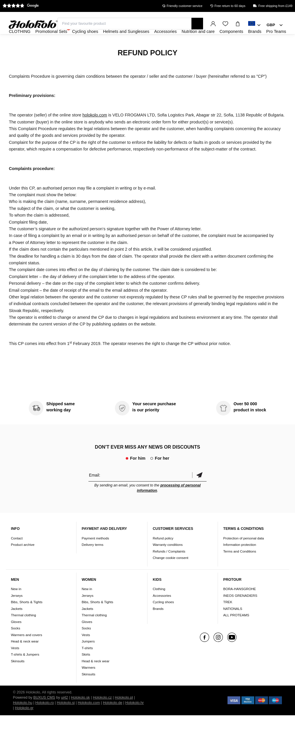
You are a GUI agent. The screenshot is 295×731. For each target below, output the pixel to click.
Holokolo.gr (24, 724)
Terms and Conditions (239, 567)
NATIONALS (232, 624)
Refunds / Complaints (169, 567)
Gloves (16, 637)
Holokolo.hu (23, 718)
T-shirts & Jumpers (25, 670)
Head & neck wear (25, 657)
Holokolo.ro (44, 718)
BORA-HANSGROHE (239, 604)
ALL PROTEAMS (236, 631)
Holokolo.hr (134, 718)
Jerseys (16, 611)
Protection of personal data (243, 554)
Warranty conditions (168, 560)
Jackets (16, 624)
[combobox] (254, 25)
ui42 (64, 713)
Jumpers (88, 657)
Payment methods (95, 554)
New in (16, 604)
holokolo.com (94, 130)
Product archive (22, 560)
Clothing (159, 604)
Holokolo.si (66, 718)
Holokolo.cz (102, 713)
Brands (158, 624)
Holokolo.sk (80, 713)
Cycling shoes (163, 618)
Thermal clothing (23, 631)
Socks (15, 644)
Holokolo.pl (124, 713)
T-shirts (87, 663)
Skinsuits (17, 677)
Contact (16, 554)
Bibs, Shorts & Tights (26, 618)
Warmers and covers (26, 650)
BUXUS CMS (44, 713)
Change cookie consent (170, 573)
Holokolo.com (89, 718)
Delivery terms (93, 560)
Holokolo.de (112, 718)
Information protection (239, 560)
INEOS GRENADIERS (240, 611)
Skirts (86, 670)
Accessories (162, 611)
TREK (227, 618)
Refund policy (163, 554)
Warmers (88, 683)
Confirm (199, 491)
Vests (15, 663)
